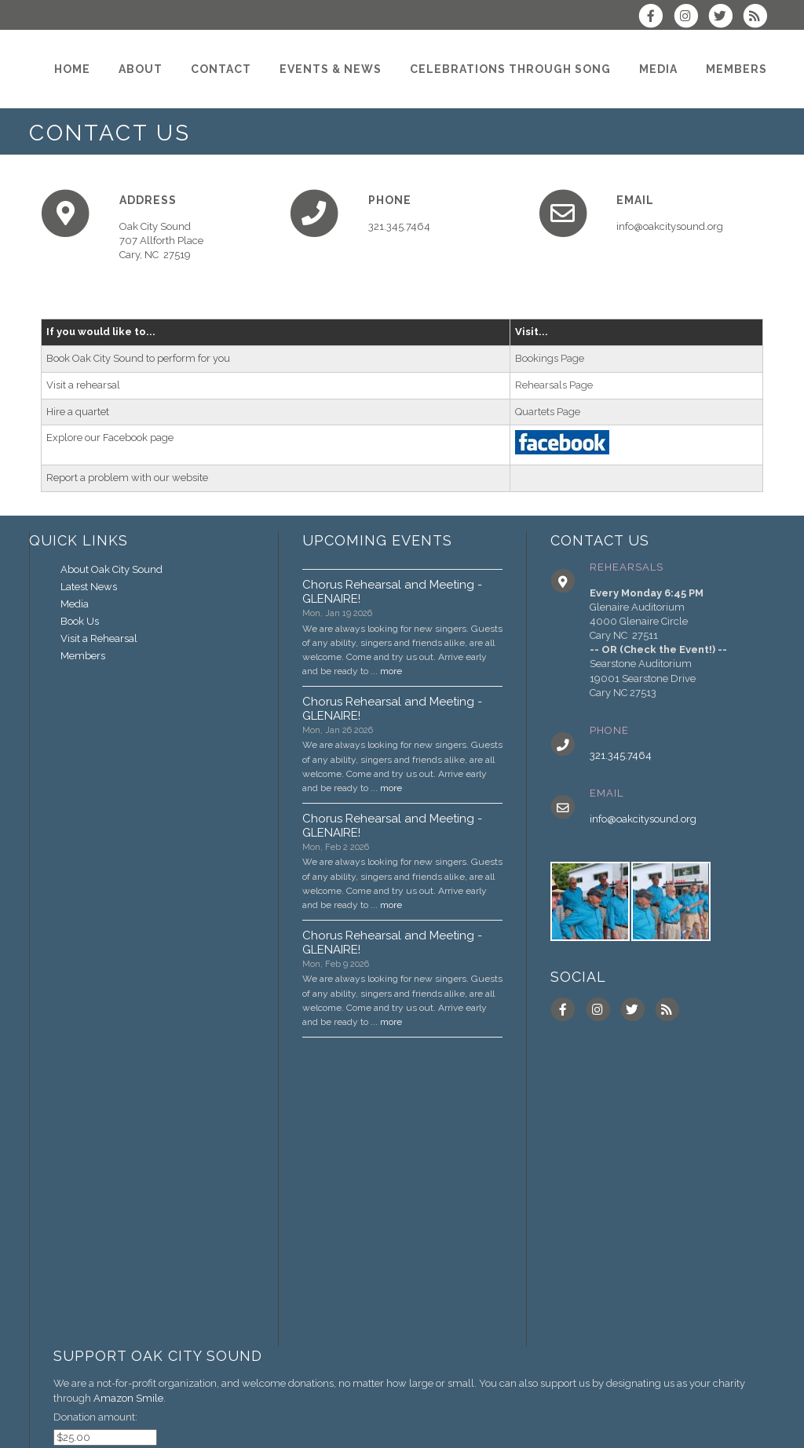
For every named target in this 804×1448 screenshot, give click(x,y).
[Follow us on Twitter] (725, 18)
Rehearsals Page (554, 385)
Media (74, 604)
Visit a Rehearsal (98, 638)
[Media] (658, 69)
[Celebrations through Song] (510, 69)
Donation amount (94, 1417)
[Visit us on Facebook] (655, 18)
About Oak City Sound (111, 569)
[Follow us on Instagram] (690, 18)
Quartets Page (547, 412)
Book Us (79, 621)
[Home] (72, 69)
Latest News (88, 587)
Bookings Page (549, 358)
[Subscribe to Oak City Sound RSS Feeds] (759, 18)
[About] (140, 69)
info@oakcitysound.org (643, 819)
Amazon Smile (128, 1398)
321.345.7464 (621, 755)
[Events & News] (330, 69)
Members (82, 656)
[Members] (736, 69)
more (391, 671)
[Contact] (221, 69)
